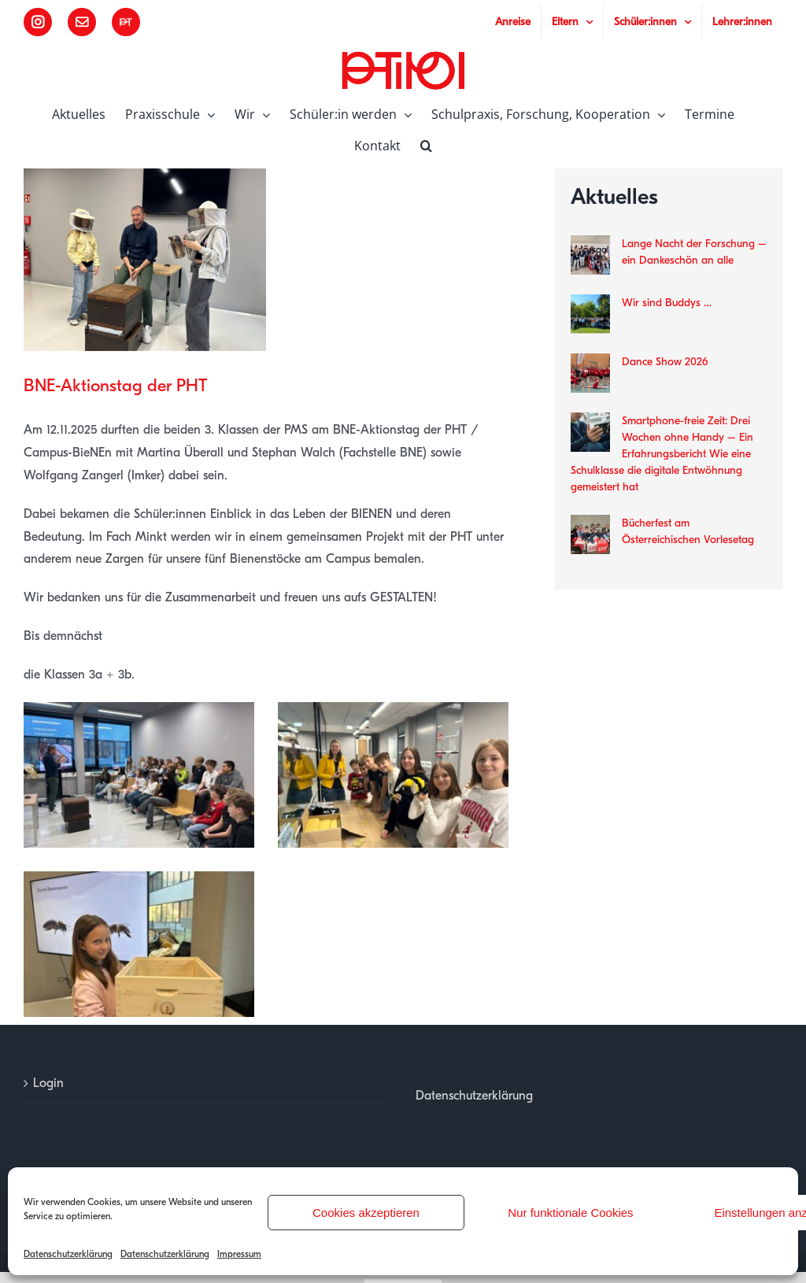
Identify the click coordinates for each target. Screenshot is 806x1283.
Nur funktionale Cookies (570, 1212)
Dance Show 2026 (665, 361)
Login (48, 1083)
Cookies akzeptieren (366, 1212)
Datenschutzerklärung (68, 1253)
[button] (426, 144)
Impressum (239, 1253)
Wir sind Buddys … (667, 302)
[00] (145, 259)
